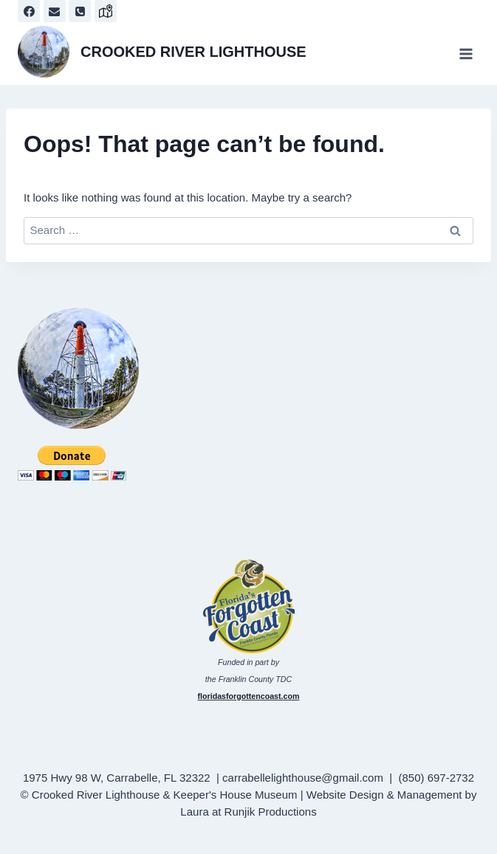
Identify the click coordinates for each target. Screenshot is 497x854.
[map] (106, 11)
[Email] (55, 11)
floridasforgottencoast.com (249, 696)
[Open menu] (465, 53)
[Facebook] (29, 11)
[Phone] (80, 11)
